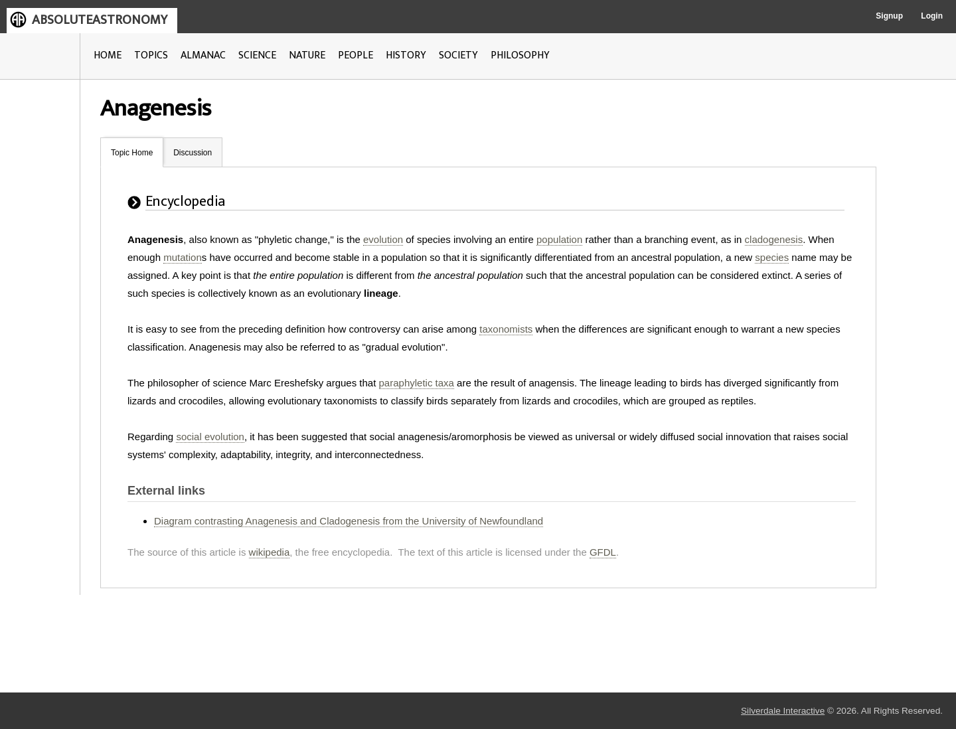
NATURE (307, 55)
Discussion (192, 152)
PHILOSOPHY (520, 55)
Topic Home (132, 152)
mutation (182, 257)
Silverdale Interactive (783, 711)
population (559, 239)
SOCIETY (458, 55)
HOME (107, 55)
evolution (383, 239)
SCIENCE (257, 55)
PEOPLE (355, 55)
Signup (889, 16)
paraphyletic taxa (416, 382)
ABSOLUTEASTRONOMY (99, 20)
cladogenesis (774, 239)
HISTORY (406, 55)
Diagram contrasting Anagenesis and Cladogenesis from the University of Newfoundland (348, 520)
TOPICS (151, 55)
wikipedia (269, 552)
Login (932, 16)
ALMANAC (203, 55)
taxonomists (505, 329)
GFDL (603, 552)
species (772, 257)
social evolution (210, 436)
